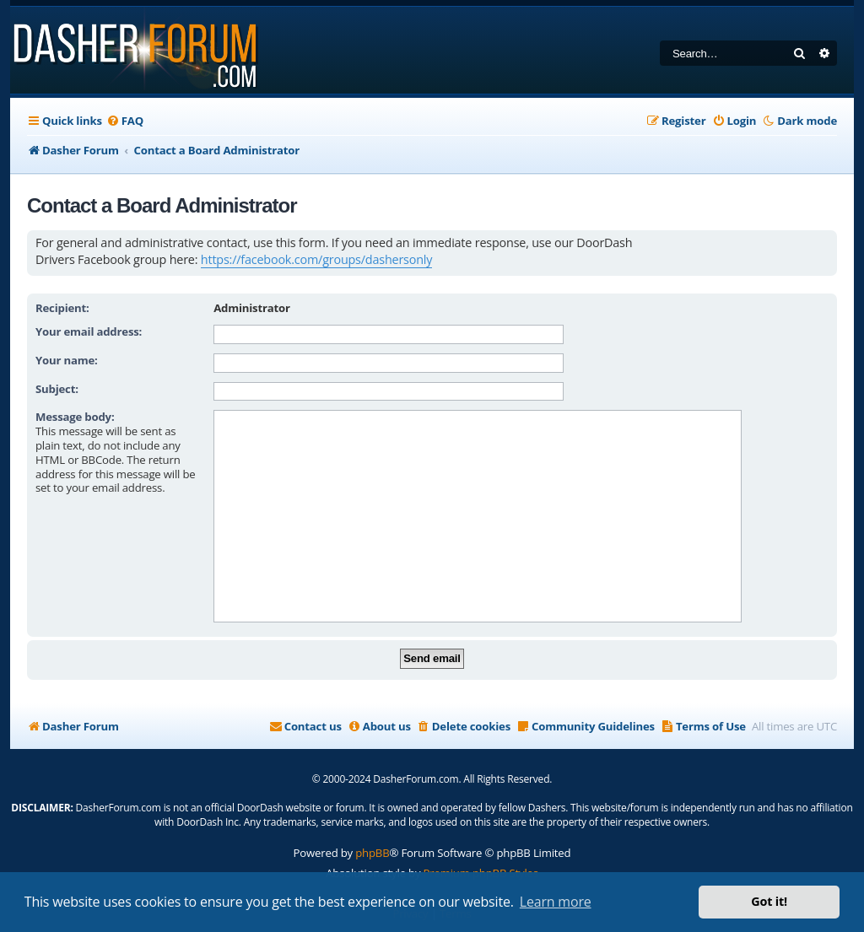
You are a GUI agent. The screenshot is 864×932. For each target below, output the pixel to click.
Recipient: (62, 307)
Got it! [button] (769, 901)
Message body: (75, 416)
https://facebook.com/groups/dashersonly (316, 259)
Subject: (56, 388)
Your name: (66, 360)
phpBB (372, 852)
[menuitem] (124, 120)
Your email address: (88, 331)
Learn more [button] (555, 901)
